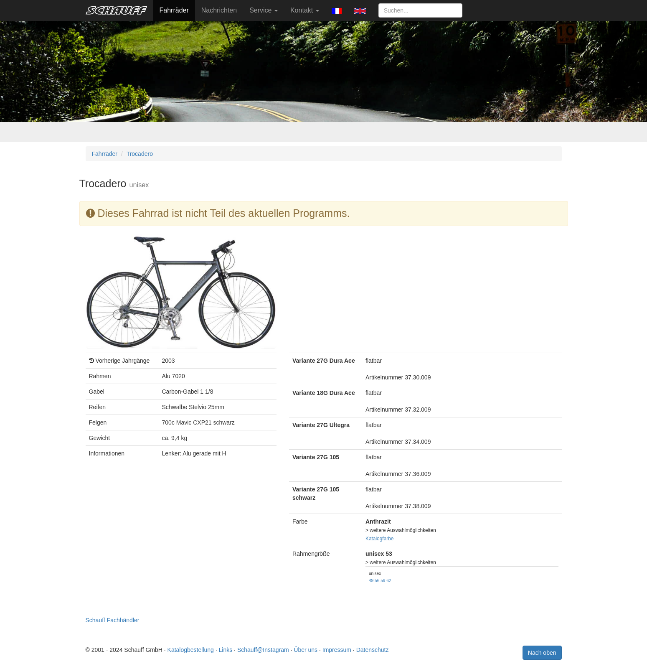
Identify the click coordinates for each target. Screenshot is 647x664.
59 (383, 580)
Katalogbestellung (190, 649)
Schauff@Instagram (263, 649)
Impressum (336, 649)
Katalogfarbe (379, 539)
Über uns (305, 649)
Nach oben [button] (542, 652)
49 (371, 580)
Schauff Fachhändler (113, 620)
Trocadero (140, 153)
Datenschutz (372, 649)
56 (377, 580)
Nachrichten (219, 10)
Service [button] (263, 10)
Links (226, 649)
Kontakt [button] (304, 10)
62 (388, 580)
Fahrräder (174, 10)
